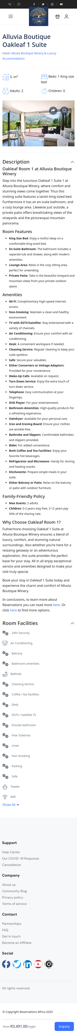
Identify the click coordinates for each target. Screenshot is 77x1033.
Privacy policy (12, 897)
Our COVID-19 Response (20, 858)
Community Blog (14, 891)
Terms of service (14, 904)
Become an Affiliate (16, 943)
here (56, 605)
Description (16, 162)
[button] (57, 16)
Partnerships (11, 924)
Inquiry (64, 1026)
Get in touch (11, 936)
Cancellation (11, 865)
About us (9, 885)
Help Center (11, 852)
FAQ (5, 930)
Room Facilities (20, 623)
